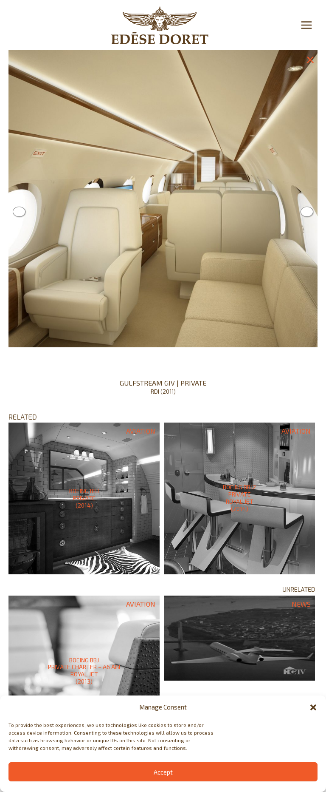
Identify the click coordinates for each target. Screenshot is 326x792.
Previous (19, 212)
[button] (313, 707)
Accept (163, 772)
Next (307, 212)
